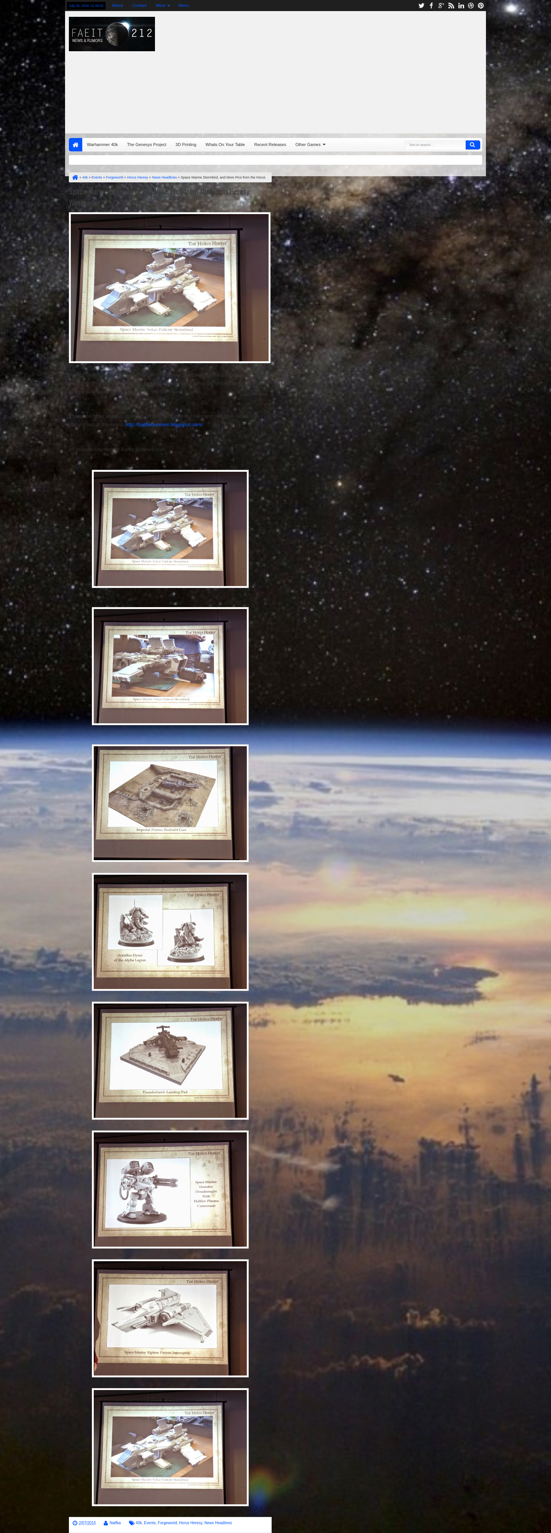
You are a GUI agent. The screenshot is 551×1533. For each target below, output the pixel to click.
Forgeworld (167, 1523)
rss (451, 5)
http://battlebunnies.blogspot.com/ (164, 424)
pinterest (481, 5)
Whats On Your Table (225, 144)
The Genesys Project (146, 144)
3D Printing (186, 144)
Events (150, 1523)
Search (473, 144)
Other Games (308, 144)
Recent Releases (270, 144)
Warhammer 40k (102, 144)
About (117, 5)
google (441, 5)
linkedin (461, 5)
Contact (139, 5)
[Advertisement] (377, 70)
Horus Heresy (190, 1523)
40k (139, 1523)
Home (75, 144)
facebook (431, 5)
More (160, 5)
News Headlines (218, 1523)
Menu (183, 5)
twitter (421, 5)
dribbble (471, 5)
